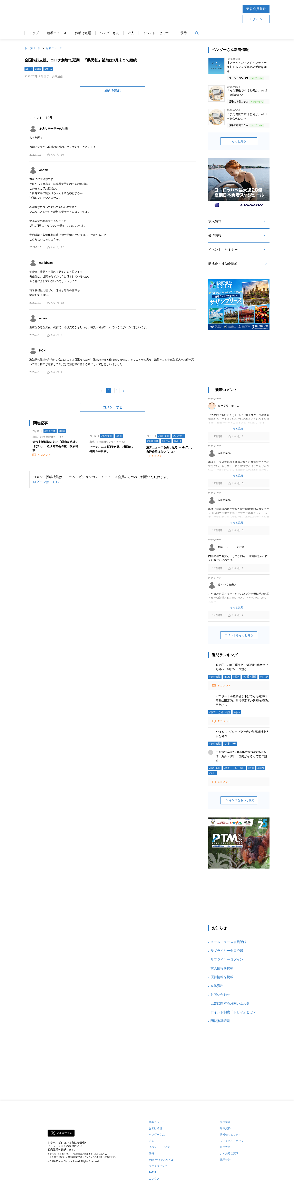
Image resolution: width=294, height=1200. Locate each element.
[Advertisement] (239, 360)
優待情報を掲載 (221, 977)
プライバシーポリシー (233, 1140)
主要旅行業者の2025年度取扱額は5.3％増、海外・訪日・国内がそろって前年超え (241, 756)
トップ (34, 33)
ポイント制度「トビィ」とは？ (233, 1012)
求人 (131, 33)
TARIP (152, 1172)
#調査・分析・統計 (219, 712)
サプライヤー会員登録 (226, 950)
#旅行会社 (163, 436)
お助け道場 (83, 33)
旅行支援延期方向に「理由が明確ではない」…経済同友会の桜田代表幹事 (55, 446)
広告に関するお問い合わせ (230, 1003)
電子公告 (225, 1159)
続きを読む (113, 90)
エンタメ (154, 1178)
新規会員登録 (256, 9)
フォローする (64, 1132)
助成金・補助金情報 (223, 264)
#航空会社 (106, 436)
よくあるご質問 (229, 1153)
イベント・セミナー (157, 33)
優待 (183, 33)
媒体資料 (217, 986)
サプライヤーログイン (226, 959)
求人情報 (214, 221)
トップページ (32, 48)
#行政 (29, 69)
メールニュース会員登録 (228, 942)
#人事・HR (230, 743)
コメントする (112, 407)
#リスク (264, 676)
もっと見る (239, 141)
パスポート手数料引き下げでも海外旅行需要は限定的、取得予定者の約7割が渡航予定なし (242, 700)
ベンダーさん (109, 33)
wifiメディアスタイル (161, 1159)
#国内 (38, 69)
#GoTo (48, 69)
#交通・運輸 (249, 676)
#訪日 (212, 773)
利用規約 (225, 1147)
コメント (44, 454)
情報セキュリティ (230, 1134)
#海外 (119, 436)
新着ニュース (57, 33)
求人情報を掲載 (221, 968)
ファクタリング (158, 1166)
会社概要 (225, 1121)
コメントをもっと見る (239, 635)
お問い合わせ (220, 994)
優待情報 (214, 235)
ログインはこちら (46, 482)
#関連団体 (50, 431)
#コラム (166, 440)
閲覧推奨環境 (220, 1021)
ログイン (256, 19)
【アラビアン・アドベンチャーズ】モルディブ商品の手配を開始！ (247, 67)
